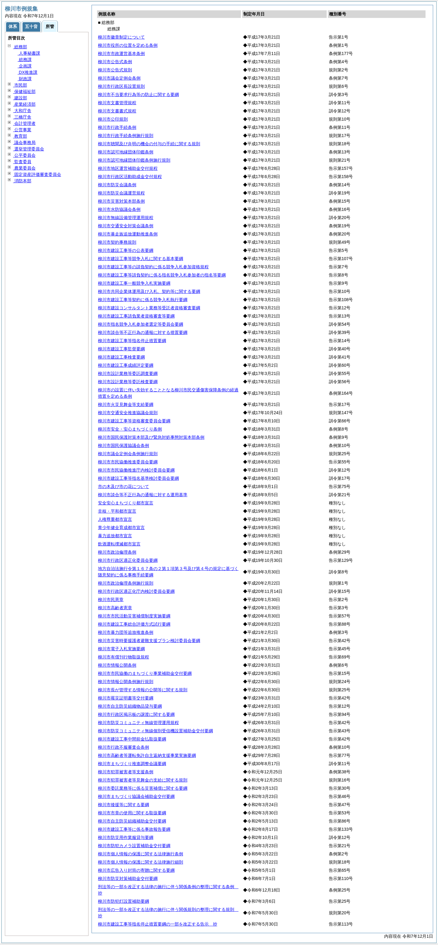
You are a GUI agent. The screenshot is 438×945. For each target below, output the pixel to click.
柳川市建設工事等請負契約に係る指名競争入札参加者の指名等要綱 (162, 275)
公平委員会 (24, 155)
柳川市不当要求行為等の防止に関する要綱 (138, 94)
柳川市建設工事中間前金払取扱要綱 (132, 739)
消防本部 (22, 180)
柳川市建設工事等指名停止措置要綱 (132, 340)
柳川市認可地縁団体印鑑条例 (125, 151)
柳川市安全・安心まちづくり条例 (130, 429)
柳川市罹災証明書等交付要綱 (125, 698)
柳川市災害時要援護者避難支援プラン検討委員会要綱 (149, 640)
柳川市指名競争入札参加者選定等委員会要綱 (140, 324)
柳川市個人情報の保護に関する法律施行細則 (140, 862)
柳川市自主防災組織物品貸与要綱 (130, 706)
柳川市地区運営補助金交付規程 (128, 168)
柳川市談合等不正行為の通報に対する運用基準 (142, 494)
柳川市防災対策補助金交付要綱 (128, 878)
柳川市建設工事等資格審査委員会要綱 (134, 420)
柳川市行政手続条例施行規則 (125, 135)
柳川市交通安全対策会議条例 (125, 225)
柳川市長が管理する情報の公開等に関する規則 (142, 689)
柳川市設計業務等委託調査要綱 (128, 373)
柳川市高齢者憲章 (115, 607)
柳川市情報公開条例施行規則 (125, 681)
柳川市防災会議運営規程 (121, 193)
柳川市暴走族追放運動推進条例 (128, 234)
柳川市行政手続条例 (117, 127)
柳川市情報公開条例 (117, 665)
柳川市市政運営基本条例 (121, 53)
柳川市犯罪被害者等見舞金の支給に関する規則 (142, 780)
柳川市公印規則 (113, 119)
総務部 (20, 46)
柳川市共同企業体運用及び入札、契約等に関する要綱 (149, 291)
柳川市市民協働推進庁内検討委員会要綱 (136, 470)
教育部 (20, 136)
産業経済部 (24, 104)
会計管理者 (24, 123)
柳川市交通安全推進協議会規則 (128, 412)
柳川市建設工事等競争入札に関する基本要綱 (140, 258)
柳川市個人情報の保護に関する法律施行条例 (140, 853)
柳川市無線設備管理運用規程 (125, 217)
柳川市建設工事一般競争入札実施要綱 (134, 283)
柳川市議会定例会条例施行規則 (128, 453)
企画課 (25, 66)
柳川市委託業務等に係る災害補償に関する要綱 (142, 788)
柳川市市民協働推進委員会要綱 (128, 461)
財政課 (25, 78)
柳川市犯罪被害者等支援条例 (125, 771)
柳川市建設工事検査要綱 (121, 357)
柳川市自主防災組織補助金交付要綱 (132, 821)
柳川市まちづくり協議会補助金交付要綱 (136, 796)
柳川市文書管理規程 (117, 102)
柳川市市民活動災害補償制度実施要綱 (134, 615)
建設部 (20, 97)
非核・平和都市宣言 (117, 511)
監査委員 (22, 161)
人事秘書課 (29, 53)
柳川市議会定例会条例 (119, 78)
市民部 (20, 85)
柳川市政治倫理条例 (117, 552)
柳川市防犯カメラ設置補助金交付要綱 (134, 845)
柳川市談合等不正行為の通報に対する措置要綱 (142, 332)
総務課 (25, 59)
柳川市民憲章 (110, 599)
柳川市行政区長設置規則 (121, 86)
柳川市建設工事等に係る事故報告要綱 (134, 829)
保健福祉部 (24, 91)
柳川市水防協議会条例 (119, 209)
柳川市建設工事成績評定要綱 (125, 365)
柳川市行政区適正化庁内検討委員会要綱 (136, 591)
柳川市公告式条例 (115, 61)
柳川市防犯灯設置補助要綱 (123, 901)
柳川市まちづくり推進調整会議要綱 (132, 763)
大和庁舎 (22, 110)
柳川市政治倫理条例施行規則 (125, 583)
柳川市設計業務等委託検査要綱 (128, 381)
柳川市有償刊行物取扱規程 (123, 657)
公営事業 (22, 129)
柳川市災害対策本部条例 (121, 201)
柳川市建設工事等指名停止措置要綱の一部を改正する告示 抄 (157, 924)
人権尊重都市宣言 (115, 519)
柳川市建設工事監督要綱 (121, 348)
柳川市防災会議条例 (117, 184)
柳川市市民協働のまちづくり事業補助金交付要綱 (145, 673)
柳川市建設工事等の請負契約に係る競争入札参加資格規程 (153, 266)
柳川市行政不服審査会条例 (123, 747)
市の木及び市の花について (123, 486)
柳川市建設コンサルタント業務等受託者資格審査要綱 (149, 307)
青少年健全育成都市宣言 (121, 527)
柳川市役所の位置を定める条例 (128, 45)
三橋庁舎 (22, 117)
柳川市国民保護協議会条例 (123, 445)
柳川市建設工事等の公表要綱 (125, 250)
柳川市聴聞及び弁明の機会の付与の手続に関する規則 (149, 143)
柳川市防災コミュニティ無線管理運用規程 (138, 722)
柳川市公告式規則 (115, 69)
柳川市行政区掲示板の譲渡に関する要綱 (136, 714)
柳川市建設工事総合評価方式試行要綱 (134, 624)
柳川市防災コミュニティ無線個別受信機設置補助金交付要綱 (155, 730)
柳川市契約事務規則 (117, 242)
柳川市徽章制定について (121, 37)
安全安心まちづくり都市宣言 (125, 502)
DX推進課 (27, 72)
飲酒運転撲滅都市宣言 (119, 543)
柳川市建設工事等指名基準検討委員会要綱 (138, 478)
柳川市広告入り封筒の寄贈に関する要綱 (136, 870)
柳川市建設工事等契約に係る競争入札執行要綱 (142, 299)
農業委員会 (24, 168)
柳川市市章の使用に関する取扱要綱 (132, 812)
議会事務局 (24, 142)
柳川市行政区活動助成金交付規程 (130, 176)
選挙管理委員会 (28, 148)
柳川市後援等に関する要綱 (123, 804)
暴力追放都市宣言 (115, 535)
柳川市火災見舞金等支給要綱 (125, 404)
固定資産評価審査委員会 (37, 174)
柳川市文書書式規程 (117, 110)
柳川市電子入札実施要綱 (121, 648)
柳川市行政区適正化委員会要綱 (128, 560)
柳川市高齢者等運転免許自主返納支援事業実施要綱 (147, 755)
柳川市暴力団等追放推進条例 (125, 632)
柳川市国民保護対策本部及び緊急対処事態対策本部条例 (151, 437)
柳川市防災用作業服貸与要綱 (125, 837)
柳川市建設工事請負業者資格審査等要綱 (136, 316)
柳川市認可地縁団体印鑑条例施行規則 (134, 160)
